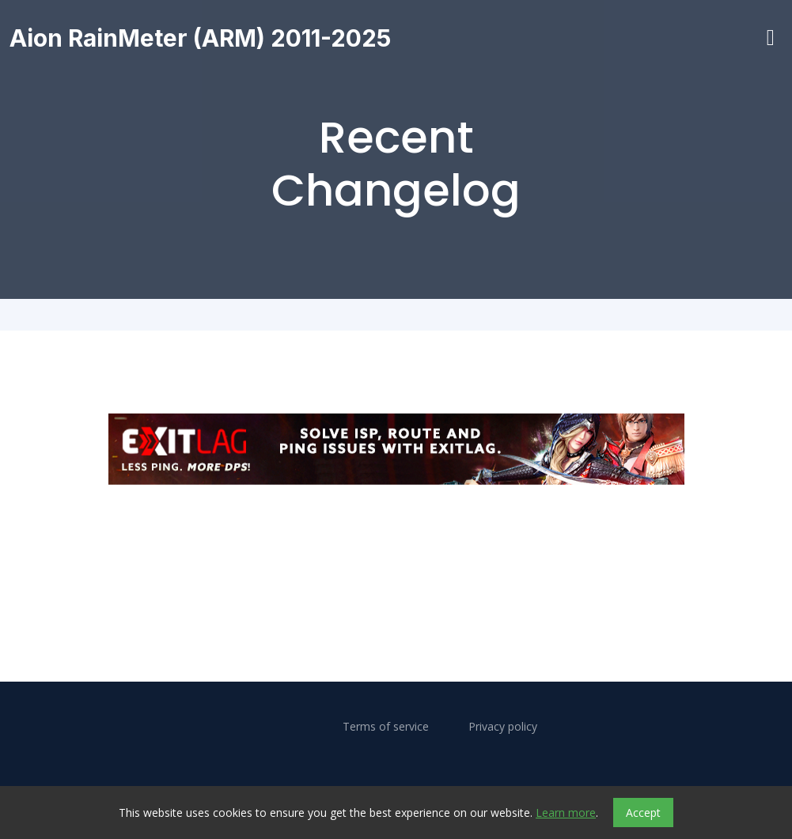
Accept (643, 812)
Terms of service (386, 726)
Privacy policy (502, 726)
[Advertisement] (396, 537)
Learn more (566, 812)
